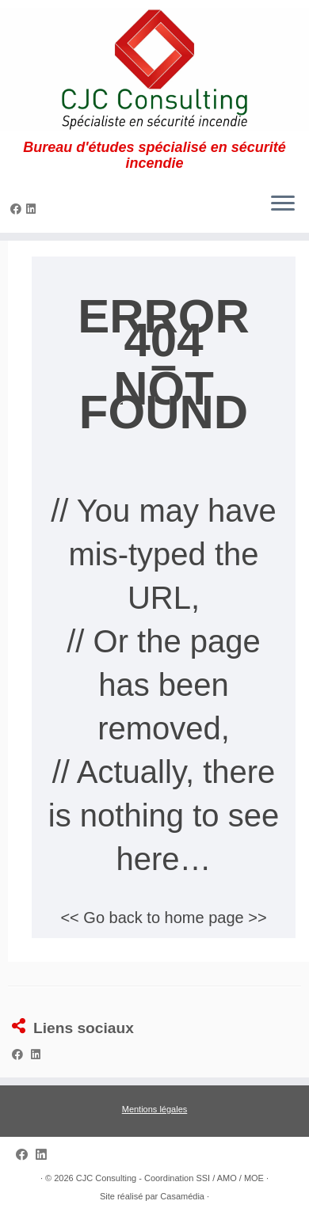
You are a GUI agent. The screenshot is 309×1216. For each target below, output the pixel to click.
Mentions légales (155, 1109)
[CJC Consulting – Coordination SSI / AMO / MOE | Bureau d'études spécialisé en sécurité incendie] (154, 69)
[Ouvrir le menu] (283, 204)
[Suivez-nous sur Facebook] (18, 209)
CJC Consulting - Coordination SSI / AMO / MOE (170, 1178)
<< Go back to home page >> (163, 917)
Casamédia (182, 1196)
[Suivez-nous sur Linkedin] (33, 209)
